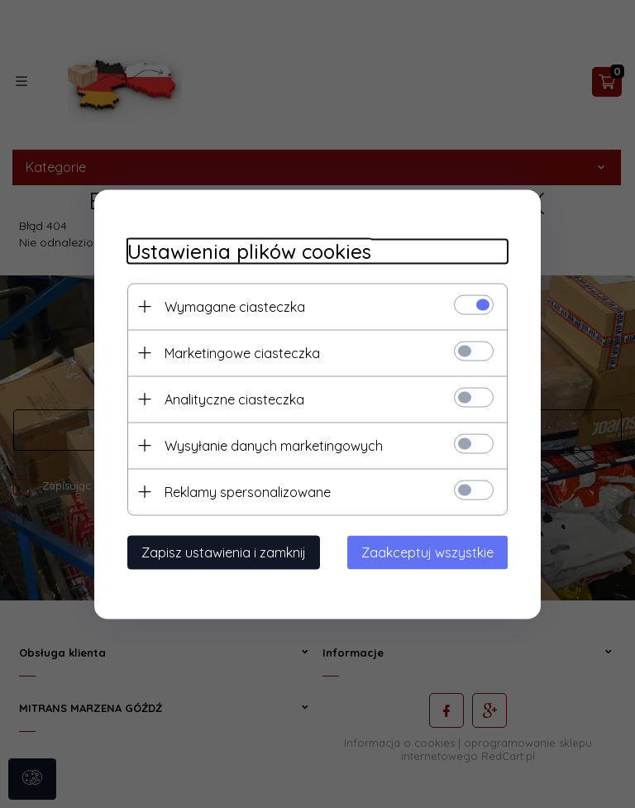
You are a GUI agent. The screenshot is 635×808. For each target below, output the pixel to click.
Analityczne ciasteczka (234, 398)
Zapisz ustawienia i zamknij (223, 551)
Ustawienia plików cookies (249, 251)
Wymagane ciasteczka (235, 306)
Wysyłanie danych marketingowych (274, 445)
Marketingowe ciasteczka (242, 352)
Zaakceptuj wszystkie (427, 551)
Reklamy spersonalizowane (248, 491)
